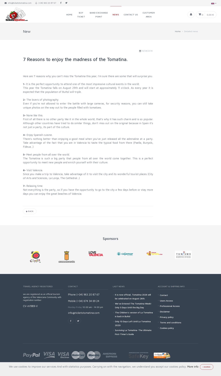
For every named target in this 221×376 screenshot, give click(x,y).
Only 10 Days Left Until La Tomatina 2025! (133, 323)
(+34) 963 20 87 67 (45, 3)
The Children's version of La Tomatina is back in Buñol (134, 314)
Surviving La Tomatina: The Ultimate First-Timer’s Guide (133, 332)
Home (178, 31)
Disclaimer (165, 311)
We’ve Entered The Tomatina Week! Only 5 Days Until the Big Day (133, 305)
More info (192, 366)
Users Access (166, 300)
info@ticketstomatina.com (83, 312)
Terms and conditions (170, 322)
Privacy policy (167, 317)
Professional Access (170, 306)
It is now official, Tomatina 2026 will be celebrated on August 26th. (133, 296)
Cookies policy (167, 328)
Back (29, 211)
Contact (164, 295)
